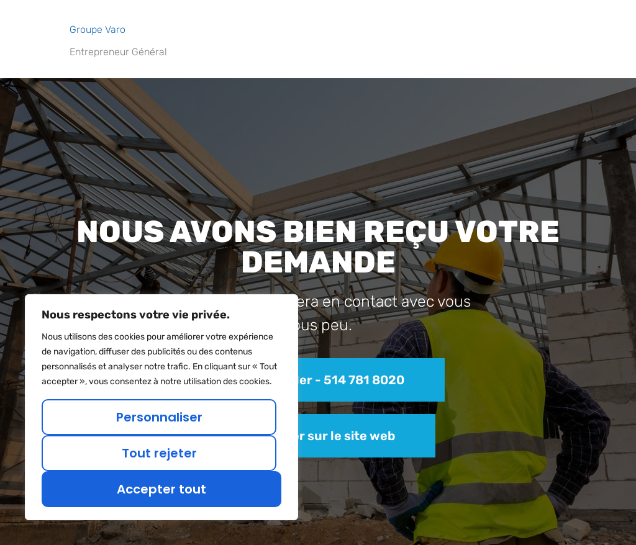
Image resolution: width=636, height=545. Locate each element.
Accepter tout (161, 489)
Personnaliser (159, 417)
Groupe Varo (97, 29)
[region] (161, 407)
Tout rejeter (159, 453)
